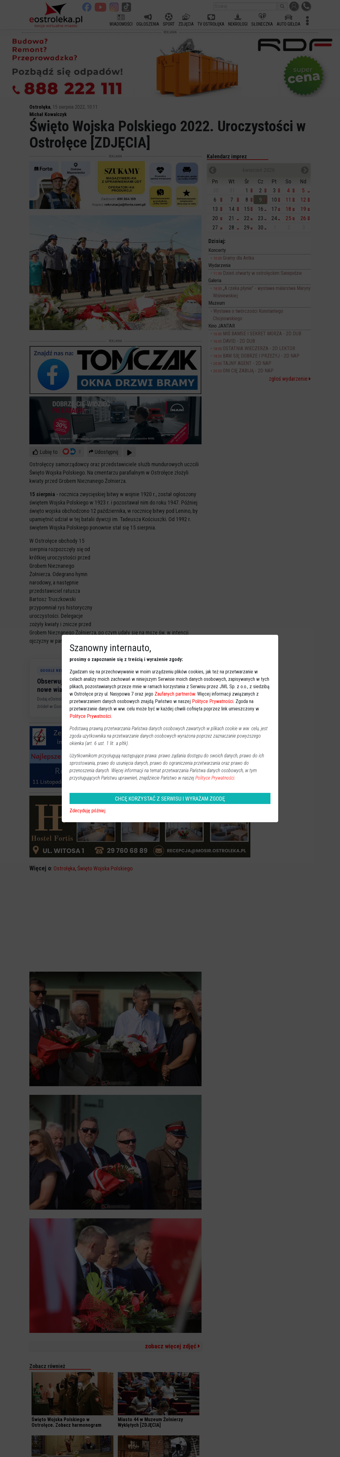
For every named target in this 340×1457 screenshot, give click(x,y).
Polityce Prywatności (212, 701)
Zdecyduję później (87, 811)
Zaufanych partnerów (175, 694)
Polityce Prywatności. (215, 778)
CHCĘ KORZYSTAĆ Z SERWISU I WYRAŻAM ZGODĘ (170, 798)
